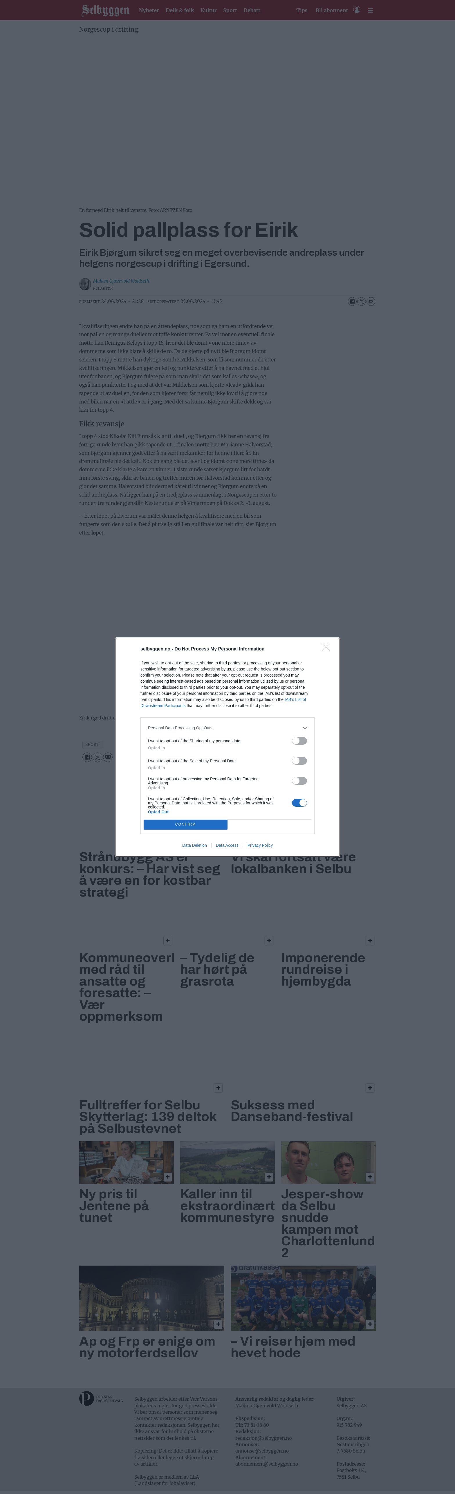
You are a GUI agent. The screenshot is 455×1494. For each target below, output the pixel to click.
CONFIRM (185, 824)
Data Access (227, 845)
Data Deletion (194, 845)
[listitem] (227, 728)
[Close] (327, 649)
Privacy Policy (260, 845)
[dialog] (227, 747)
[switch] (299, 741)
